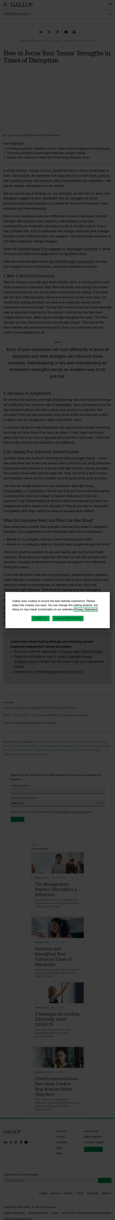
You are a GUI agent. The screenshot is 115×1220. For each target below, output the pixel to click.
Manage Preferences (68, 618)
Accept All (40, 618)
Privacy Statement (85, 609)
